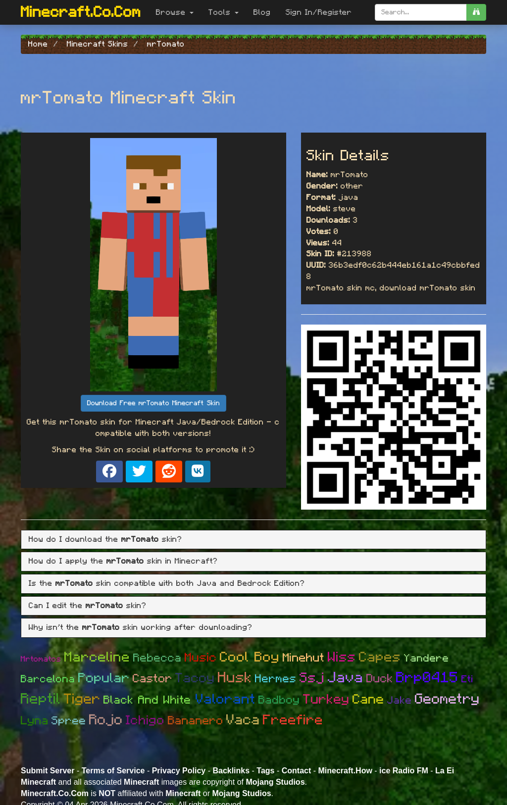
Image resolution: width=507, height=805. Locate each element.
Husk (235, 677)
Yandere (426, 658)
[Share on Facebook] (109, 471)
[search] (476, 12)
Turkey (326, 699)
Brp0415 (427, 677)
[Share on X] (139, 471)
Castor (152, 679)
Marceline (97, 657)
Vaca (243, 720)
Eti (467, 679)
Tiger (82, 699)
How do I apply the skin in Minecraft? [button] (123, 561)
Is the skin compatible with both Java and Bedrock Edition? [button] (167, 583)
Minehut (304, 658)
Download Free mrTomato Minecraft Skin (153, 403)
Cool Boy (250, 657)
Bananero (195, 721)
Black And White (149, 700)
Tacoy (195, 678)
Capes (380, 657)
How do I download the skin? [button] (105, 539)
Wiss (342, 657)
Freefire (293, 720)
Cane (368, 699)
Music (201, 658)
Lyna (35, 721)
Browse (175, 12)
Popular (104, 678)
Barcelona (48, 679)
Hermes (276, 679)
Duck (379, 679)
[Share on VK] (197, 471)
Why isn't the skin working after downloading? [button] (141, 627)
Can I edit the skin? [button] (88, 606)
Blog (262, 12)
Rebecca (157, 658)
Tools (223, 12)
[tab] (253, 539)
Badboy (279, 700)
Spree (68, 721)
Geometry (447, 699)
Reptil (41, 699)
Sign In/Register (319, 12)
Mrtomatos (41, 659)
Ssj (312, 678)
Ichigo (145, 720)
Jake (399, 700)
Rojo (106, 720)
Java (345, 677)
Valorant (225, 700)
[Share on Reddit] (168, 471)
